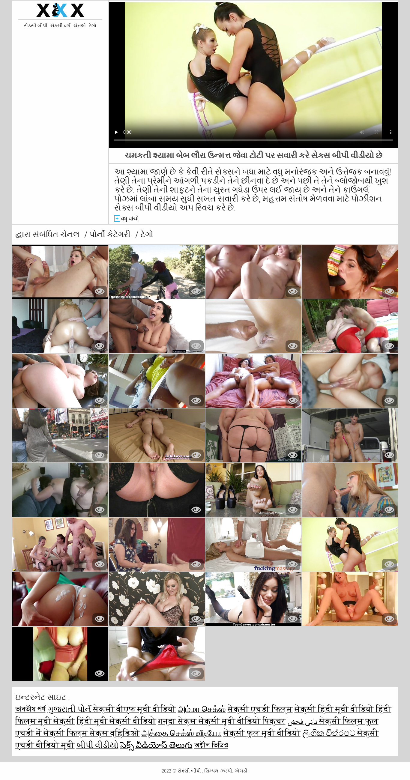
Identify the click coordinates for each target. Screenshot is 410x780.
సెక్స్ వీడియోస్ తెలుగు (156, 745)
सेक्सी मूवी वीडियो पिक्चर (242, 721)
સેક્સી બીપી (35, 26)
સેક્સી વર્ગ (60, 26)
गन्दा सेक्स (178, 721)
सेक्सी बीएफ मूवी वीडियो (134, 709)
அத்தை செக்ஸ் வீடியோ (182, 733)
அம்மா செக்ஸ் (202, 709)
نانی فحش (303, 721)
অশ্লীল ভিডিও (211, 745)
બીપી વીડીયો (97, 745)
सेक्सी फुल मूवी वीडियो (262, 733)
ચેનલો (79, 26)
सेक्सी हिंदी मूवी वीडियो (335, 709)
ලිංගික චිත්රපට (329, 733)
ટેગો (92, 26)
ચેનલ (70, 234)
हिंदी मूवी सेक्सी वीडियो (116, 721)
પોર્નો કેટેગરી (110, 234)
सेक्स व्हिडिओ (115, 733)
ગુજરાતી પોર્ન (70, 709)
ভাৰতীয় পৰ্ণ (30, 709)
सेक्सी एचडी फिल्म (260, 709)
